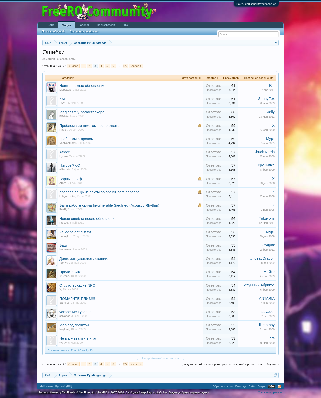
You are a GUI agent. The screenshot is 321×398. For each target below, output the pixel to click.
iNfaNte (64, 116)
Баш (63, 245)
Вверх (261, 386)
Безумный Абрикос (258, 285)
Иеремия (65, 249)
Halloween (46, 386)
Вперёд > (136, 65)
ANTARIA (267, 298)
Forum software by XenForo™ (67, 392)
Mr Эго (269, 272)
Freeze (63, 222)
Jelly (271, 112)
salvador (64, 315)
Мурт (270, 139)
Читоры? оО (69, 165)
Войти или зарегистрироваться (256, 3)
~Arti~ (63, 102)
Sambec (64, 302)
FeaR (62, 209)
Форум (66, 25)
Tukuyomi (267, 218)
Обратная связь (222, 386)
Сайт (51, 24)
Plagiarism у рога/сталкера (81, 112)
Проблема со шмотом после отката (89, 126)
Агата (62, 182)
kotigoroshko (67, 196)
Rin (272, 85)
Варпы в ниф (70, 179)
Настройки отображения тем (160, 358)
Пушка (63, 156)
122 (125, 65)
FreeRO (153, 392)
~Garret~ (64, 169)
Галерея (84, 24)
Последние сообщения (84, 31)
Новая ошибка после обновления (87, 219)
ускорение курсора (75, 312)
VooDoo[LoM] (67, 142)
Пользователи (106, 24)
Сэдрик (268, 245)
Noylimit (64, 329)
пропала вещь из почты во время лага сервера (99, 192)
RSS (279, 386)
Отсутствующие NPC (77, 285)
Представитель (72, 272)
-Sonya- (64, 262)
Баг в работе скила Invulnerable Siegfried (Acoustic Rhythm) (109, 205)
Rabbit (63, 129)
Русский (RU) (63, 386)
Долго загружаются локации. (83, 259)
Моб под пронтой (74, 325)
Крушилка (266, 165)
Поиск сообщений (53, 31)
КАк (62, 99)
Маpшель (65, 89)
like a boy (267, 325)
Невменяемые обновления (82, 86)
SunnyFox (266, 99)
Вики (125, 24)
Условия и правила (270, 392)
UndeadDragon (262, 258)
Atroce (64, 152)
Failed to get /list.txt (75, 232)
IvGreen (64, 275)
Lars (271, 338)
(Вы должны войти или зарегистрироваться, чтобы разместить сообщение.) (230, 364)
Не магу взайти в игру (78, 338)
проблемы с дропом (76, 139)
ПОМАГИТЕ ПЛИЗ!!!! (77, 299)
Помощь (240, 386)
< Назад (73, 65)
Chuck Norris (264, 152)
